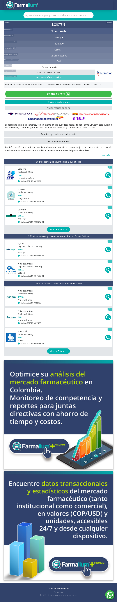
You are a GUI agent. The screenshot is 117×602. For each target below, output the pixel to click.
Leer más (105, 155)
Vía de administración (11, 60)
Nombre (7, 22)
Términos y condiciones (58, 588)
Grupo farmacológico (10, 54)
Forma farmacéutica (10, 42)
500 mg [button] (57, 37)
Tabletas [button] (57, 43)
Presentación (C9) (9, 48)
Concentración (8, 36)
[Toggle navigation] (108, 5)
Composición (8, 30)
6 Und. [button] (57, 49)
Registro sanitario (9, 71)
